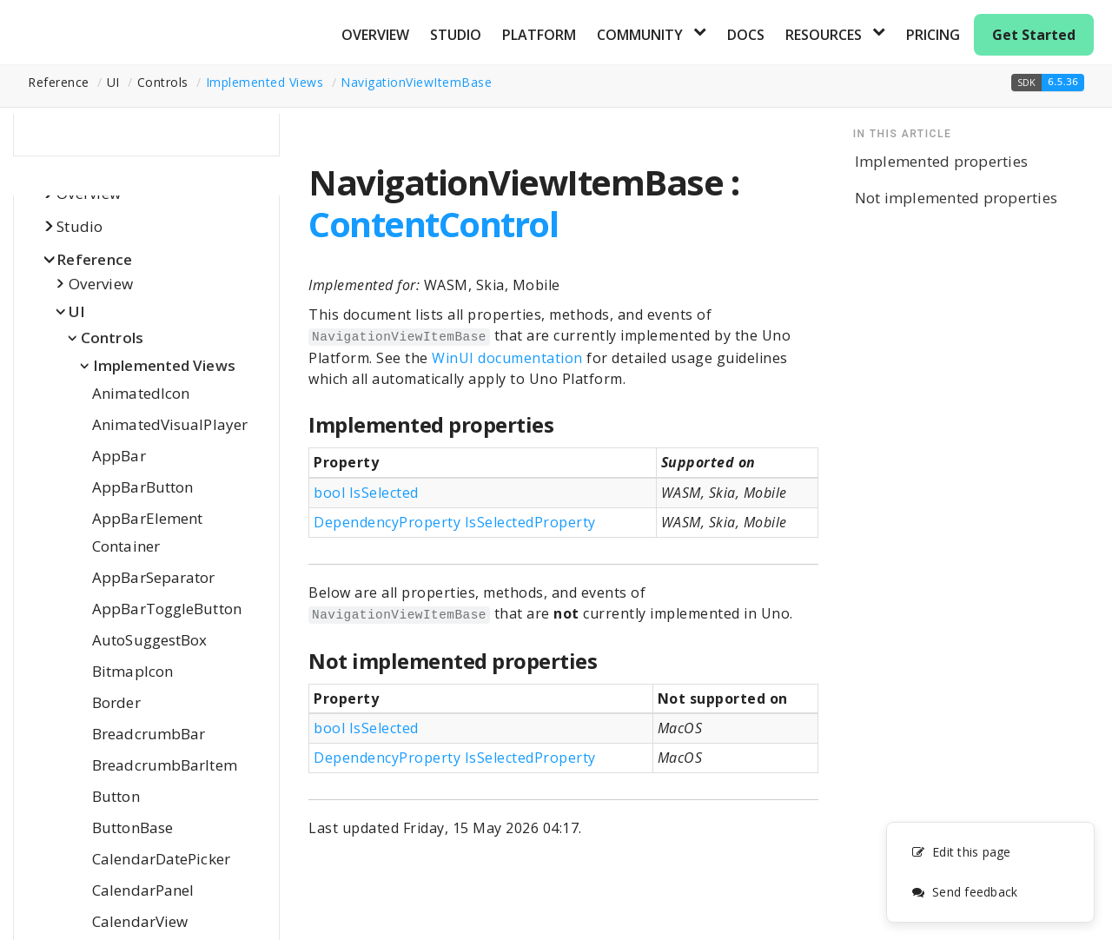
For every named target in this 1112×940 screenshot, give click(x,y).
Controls (112, 338)
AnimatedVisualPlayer (170, 424)
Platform (539, 34)
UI (77, 311)
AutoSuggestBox (149, 640)
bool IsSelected (366, 492)
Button (116, 796)
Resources (823, 34)
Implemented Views (265, 82)
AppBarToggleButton (167, 609)
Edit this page (961, 852)
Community (640, 34)
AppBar (119, 456)
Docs (745, 34)
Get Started (1034, 34)
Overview (375, 34)
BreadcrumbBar (148, 734)
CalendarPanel (143, 890)
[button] (1047, 82)
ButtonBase (132, 827)
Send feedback (964, 892)
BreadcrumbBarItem (164, 765)
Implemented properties (942, 161)
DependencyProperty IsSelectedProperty (455, 522)
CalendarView (140, 921)
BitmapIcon (132, 671)
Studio (455, 34)
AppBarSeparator (153, 577)
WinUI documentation (507, 357)
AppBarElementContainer (147, 532)
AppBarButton (142, 487)
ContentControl (433, 224)
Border (116, 702)
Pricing (933, 34)
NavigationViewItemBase (416, 82)
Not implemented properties (956, 198)
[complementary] (990, 872)
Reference (94, 259)
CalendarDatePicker (161, 859)
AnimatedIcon (140, 393)
